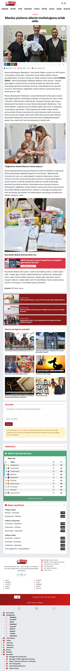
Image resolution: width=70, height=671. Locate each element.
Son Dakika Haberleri (49, 568)
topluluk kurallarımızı (23, 430)
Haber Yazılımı (31, 603)
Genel (6, 580)
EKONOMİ (28, 9)
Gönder (8, 424)
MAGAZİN (11, 636)
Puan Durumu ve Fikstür (50, 564)
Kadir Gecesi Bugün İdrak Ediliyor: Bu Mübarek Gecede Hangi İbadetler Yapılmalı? (19, 396)
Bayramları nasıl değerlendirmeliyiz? (16, 374)
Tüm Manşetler (47, 566)
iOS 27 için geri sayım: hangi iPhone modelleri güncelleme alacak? (50, 351)
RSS (17, 597)
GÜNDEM (4, 9)
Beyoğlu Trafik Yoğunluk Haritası (53, 562)
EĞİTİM (44, 9)
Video (7, 640)
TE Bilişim (40, 603)
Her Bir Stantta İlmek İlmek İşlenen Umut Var (19, 350)
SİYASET (13, 9)
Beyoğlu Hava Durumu (49, 560)
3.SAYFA (37, 9)
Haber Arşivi (46, 570)
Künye (7, 650)
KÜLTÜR (37, 588)
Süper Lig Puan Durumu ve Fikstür (21, 661)
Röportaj (8, 645)
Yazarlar (8, 643)
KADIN (6, 586)
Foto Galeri (9, 638)
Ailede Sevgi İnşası (42, 395)
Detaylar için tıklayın (35, 498)
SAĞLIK (51, 9)
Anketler (8, 647)
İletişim (7, 652)
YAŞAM (59, 9)
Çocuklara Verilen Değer (43, 374)
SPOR (20, 9)
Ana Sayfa (8, 613)
